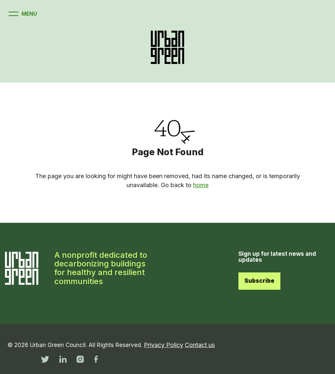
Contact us (200, 344)
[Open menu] (22, 14)
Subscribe (259, 280)
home (200, 185)
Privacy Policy (163, 344)
